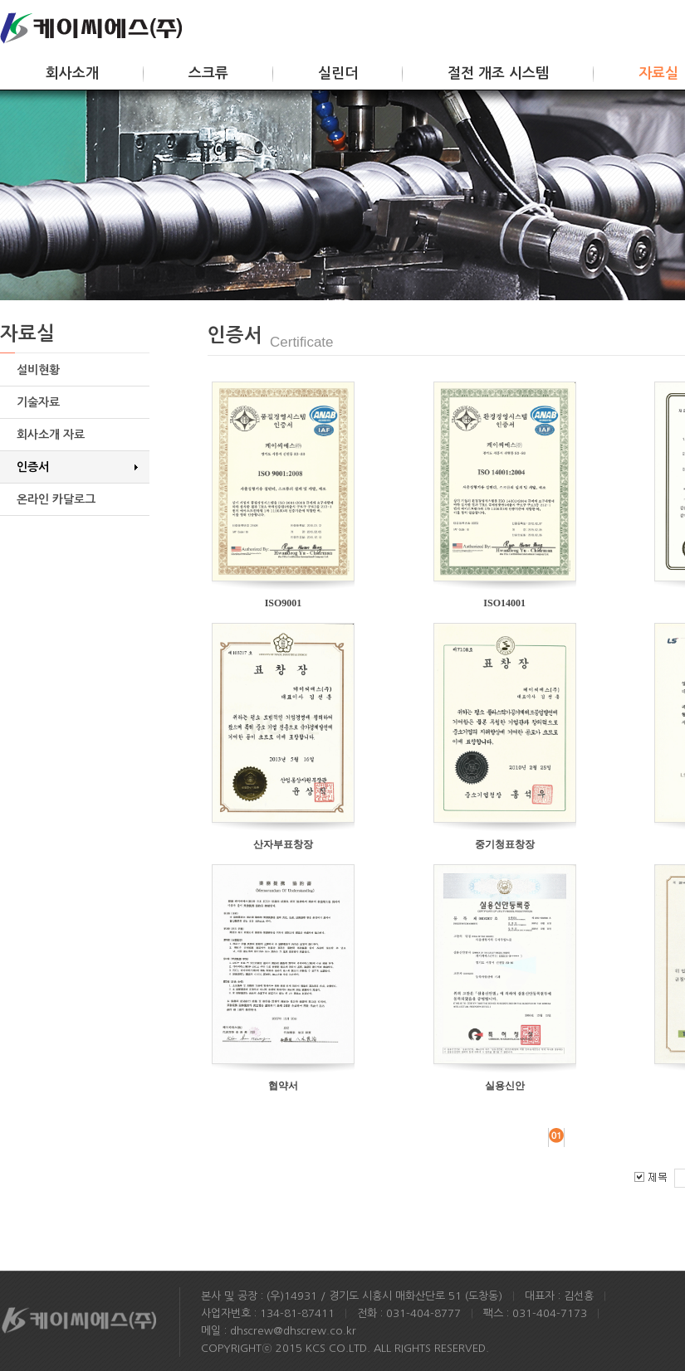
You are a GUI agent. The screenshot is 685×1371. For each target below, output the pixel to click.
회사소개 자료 (51, 434)
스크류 (208, 73)
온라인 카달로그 (56, 499)
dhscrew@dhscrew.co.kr (293, 1330)
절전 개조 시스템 (498, 73)
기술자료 (38, 402)
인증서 (33, 467)
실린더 (338, 73)
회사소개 (72, 73)
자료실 (658, 73)
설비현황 (38, 370)
